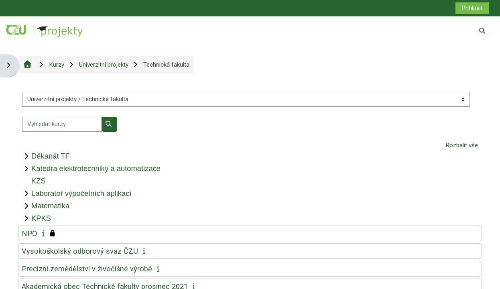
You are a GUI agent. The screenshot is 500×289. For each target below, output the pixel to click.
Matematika (50, 205)
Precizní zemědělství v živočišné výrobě (87, 269)
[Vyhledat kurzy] (62, 124)
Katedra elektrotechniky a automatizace (96, 168)
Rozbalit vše (461, 145)
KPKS (41, 218)
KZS (38, 181)
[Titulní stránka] (45, 30)
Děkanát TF (50, 156)
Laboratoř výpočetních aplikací (81, 193)
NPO (29, 233)
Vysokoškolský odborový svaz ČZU (80, 251)
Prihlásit (472, 8)
